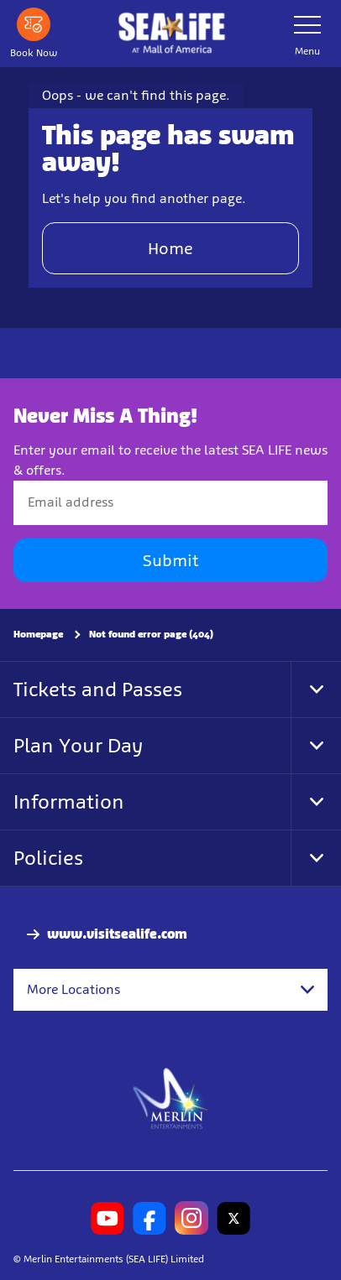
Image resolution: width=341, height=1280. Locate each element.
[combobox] (170, 990)
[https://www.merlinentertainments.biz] (171, 1097)
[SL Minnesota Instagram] (191, 1218)
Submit (170, 560)
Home (170, 248)
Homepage (38, 634)
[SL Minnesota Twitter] (233, 1218)
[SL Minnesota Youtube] (107, 1218)
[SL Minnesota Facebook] (149, 1218)
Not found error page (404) (151, 634)
